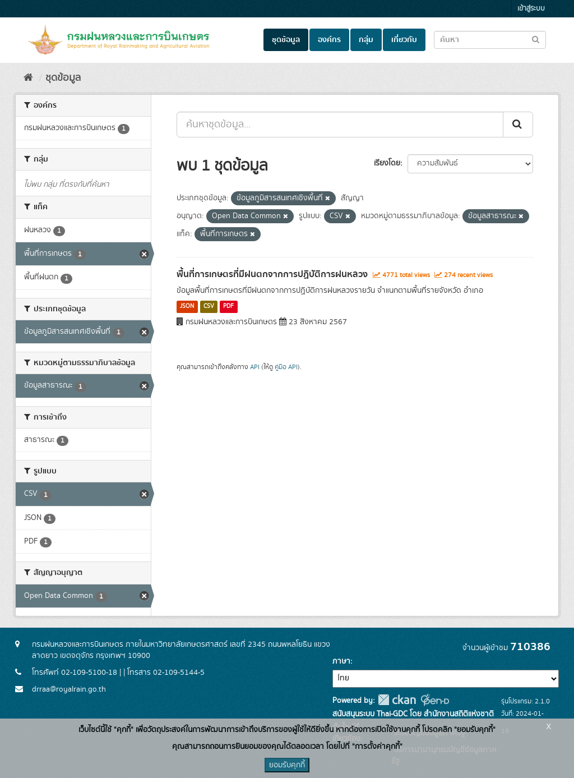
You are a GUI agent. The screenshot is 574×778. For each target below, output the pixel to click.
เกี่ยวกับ (404, 40)
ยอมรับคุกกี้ (287, 765)
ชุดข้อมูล (286, 40)
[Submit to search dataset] (535, 39)
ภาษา (341, 661)
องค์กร (329, 40)
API (255, 367)
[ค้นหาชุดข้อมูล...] (340, 124)
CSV (208, 306)
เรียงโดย (387, 163)
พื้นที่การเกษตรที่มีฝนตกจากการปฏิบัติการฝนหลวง (272, 274)
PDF (228, 306)
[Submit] (518, 124)
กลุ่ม (366, 40)
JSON (187, 306)
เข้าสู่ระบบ (531, 8)
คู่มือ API (286, 367)
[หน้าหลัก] (28, 78)
